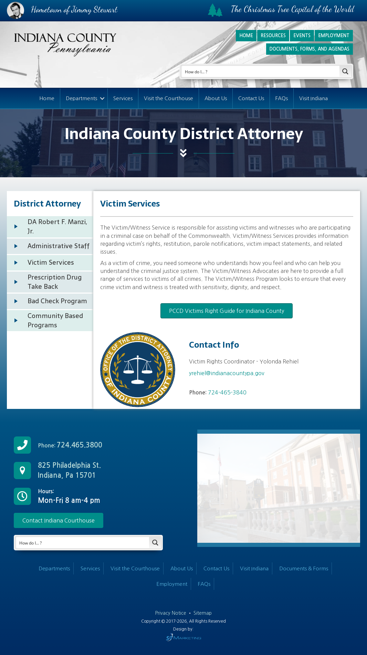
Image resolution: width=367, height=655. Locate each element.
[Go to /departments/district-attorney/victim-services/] (50, 263)
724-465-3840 (227, 392)
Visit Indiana (313, 98)
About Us (216, 98)
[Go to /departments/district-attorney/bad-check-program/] (50, 301)
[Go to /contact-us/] (88, 470)
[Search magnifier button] (345, 71)
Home (46, 98)
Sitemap (202, 613)
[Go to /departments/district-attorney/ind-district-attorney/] (50, 226)
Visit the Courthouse (168, 98)
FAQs (281, 98)
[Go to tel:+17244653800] (88, 445)
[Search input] (260, 71)
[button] (58, 520)
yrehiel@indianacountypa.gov (226, 373)
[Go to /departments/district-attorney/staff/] (50, 246)
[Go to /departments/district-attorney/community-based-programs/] (50, 320)
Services (123, 98)
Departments (81, 98)
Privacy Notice (171, 613)
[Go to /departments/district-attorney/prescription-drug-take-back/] (50, 282)
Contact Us (251, 98)
